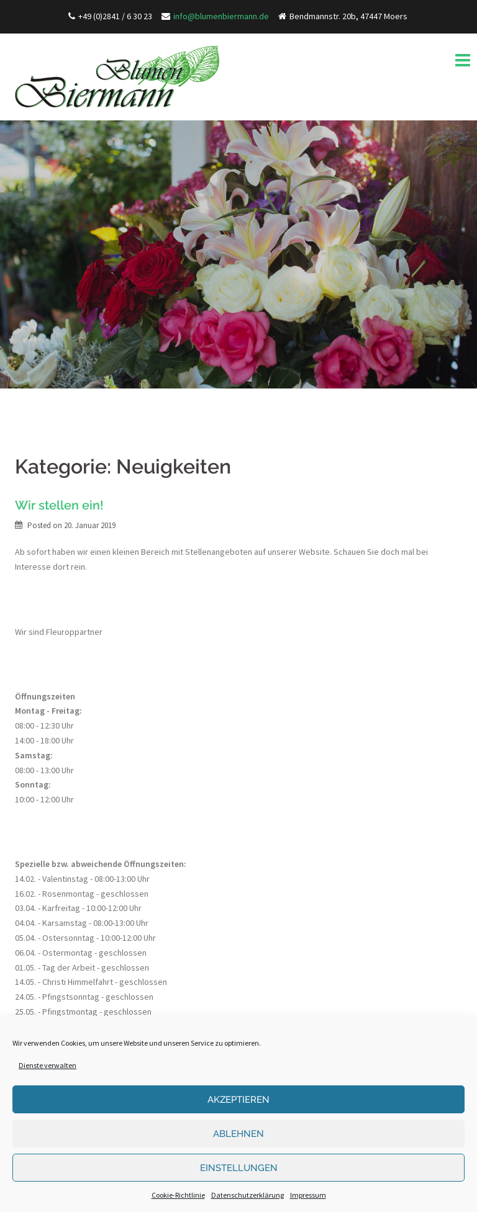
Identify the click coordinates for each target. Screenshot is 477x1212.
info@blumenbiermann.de (221, 16)
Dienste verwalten (47, 1065)
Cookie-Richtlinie (178, 1195)
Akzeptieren (238, 1099)
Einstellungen (239, 1168)
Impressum (308, 1195)
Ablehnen (238, 1133)
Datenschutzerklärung (247, 1195)
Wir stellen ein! (59, 505)
